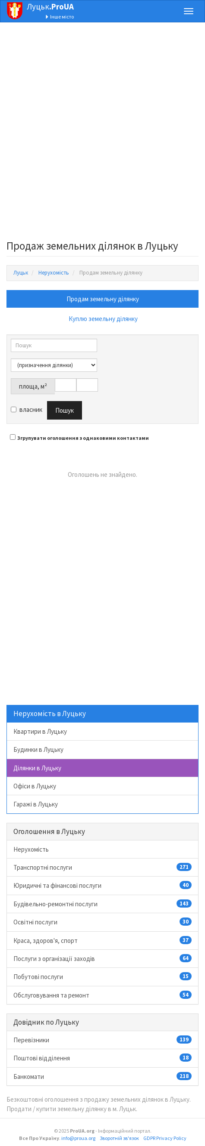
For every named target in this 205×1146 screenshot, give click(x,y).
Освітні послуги (102, 921)
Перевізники (102, 1039)
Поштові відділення (102, 1057)
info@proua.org (78, 1138)
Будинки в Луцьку (38, 749)
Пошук (64, 410)
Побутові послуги (102, 976)
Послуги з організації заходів (102, 958)
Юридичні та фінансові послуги (102, 885)
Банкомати (102, 1076)
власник (26, 409)
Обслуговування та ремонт (102, 995)
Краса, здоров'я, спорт (102, 940)
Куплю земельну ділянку (103, 319)
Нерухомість (31, 849)
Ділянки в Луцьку (37, 768)
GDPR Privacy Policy (164, 1138)
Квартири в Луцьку (40, 731)
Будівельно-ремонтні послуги (102, 903)
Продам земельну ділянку (102, 299)
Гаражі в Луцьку (35, 804)
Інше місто (59, 16)
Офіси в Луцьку (34, 786)
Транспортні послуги (102, 867)
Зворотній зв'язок (119, 1138)
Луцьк (50, 6)
